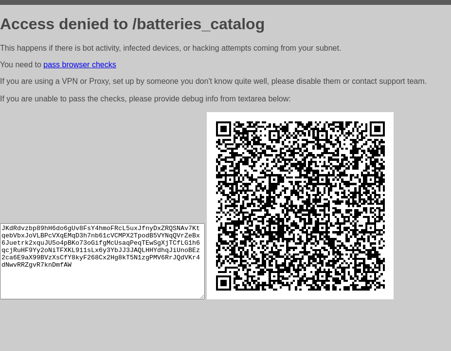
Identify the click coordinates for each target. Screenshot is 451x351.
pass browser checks (79, 64)
